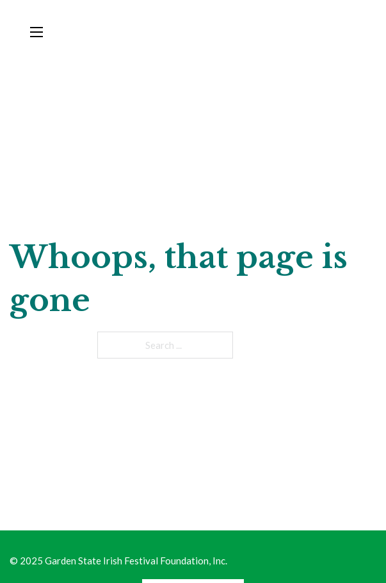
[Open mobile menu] (36, 32)
